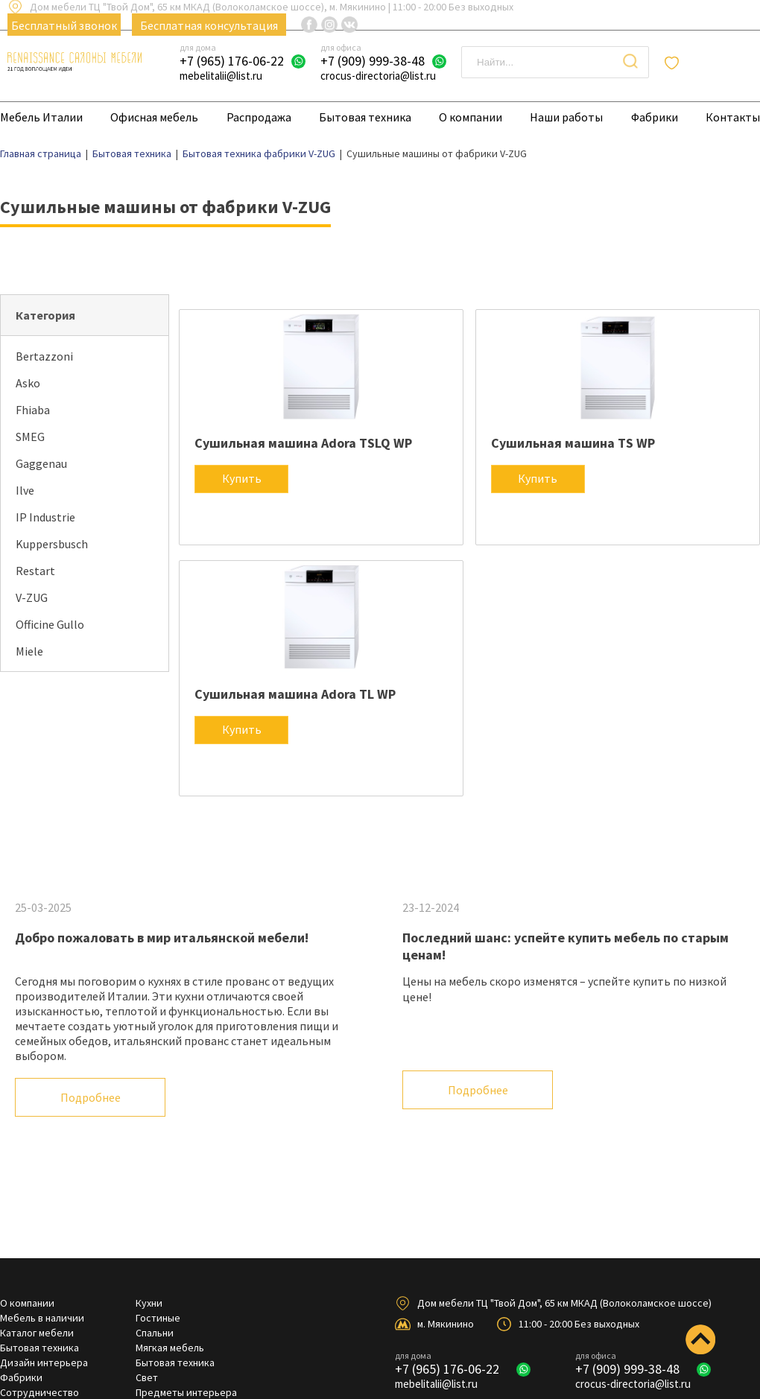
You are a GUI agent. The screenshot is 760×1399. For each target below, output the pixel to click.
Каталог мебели (37, 1332)
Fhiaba (33, 409)
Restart (35, 570)
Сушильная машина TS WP (573, 442)
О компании (470, 117)
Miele (29, 651)
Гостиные (158, 1318)
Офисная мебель (154, 117)
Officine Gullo (50, 624)
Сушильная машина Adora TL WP (295, 693)
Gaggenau (41, 463)
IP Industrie (45, 517)
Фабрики (654, 117)
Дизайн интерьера (44, 1362)
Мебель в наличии (42, 1318)
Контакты (733, 117)
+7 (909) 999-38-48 (372, 61)
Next (741, 1181)
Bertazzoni (44, 356)
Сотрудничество (39, 1392)
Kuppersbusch (52, 544)
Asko (28, 383)
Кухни (149, 1303)
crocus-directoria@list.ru (378, 76)
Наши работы (566, 117)
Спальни (155, 1332)
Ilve (25, 490)
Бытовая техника (365, 117)
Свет (147, 1377)
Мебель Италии (41, 117)
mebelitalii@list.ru (221, 76)
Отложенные (718, 62)
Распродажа (259, 117)
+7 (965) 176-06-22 (232, 61)
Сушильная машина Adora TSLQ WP (303, 442)
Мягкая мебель (170, 1347)
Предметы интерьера (186, 1392)
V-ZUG (32, 597)
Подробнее (90, 1097)
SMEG (30, 436)
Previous (696, 1181)
